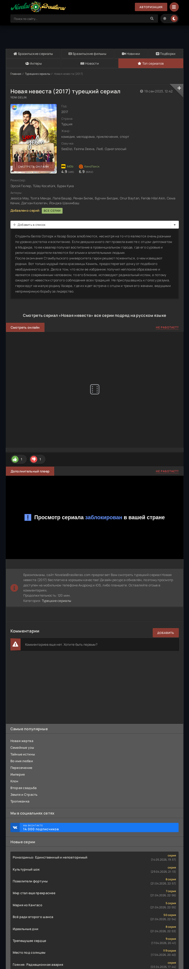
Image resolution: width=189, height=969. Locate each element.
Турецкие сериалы (37, 74)
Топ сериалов (151, 63)
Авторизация (151, 7)
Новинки (131, 53)
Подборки (166, 53)
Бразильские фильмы (87, 53)
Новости (90, 63)
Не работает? (167, 327)
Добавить (165, 633)
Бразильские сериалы (33, 53)
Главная (16, 74)
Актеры (33, 63)
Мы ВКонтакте (98, 827)
